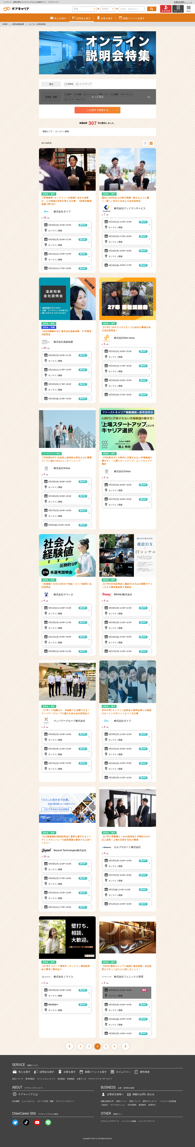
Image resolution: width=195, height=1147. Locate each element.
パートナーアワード (146, 1121)
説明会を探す (44, 1071)
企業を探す (66, 1071)
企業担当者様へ (183, 2)
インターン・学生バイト (98, 94)
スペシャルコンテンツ (46, 1079)
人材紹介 (104, 1105)
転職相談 (70, 1079)
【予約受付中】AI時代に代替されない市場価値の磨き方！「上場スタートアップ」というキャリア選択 (127, 460)
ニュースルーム (28, 1101)
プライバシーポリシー (65, 1101)
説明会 (70, 84)
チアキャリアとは (25, 1094)
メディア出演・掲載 (45, 1101)
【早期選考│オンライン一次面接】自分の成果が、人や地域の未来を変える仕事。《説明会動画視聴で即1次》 (66, 201)
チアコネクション (118, 1105)
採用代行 (152, 1105)
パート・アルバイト (76, 99)
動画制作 (142, 1105)
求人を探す (21, 1071)
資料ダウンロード (150, 1101)
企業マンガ (81, 1079)
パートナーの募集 (129, 1121)
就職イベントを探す (93, 1071)
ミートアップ (85, 84)
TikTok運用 (132, 1105)
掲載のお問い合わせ (140, 1094)
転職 (79, 94)
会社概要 (16, 1101)
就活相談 (61, 1079)
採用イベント (121, 1101)
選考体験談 (30, 1079)
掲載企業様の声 (107, 1101)
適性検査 (142, 1071)
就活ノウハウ (17, 1079)
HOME (4, 24)
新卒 (69, 94)
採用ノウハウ (134, 1101)
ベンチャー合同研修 (168, 1101)
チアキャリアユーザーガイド (100, 1079)
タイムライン (120, 1071)
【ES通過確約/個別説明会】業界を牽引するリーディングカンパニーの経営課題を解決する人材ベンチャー (66, 839)
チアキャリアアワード (110, 1121)
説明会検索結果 (18, 24)
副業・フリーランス (123, 94)
